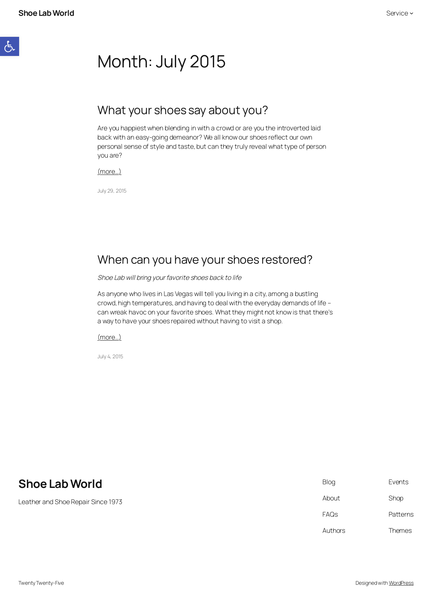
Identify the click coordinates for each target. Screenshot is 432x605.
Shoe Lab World (46, 12)
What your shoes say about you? (182, 109)
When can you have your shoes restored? (205, 259)
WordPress (401, 582)
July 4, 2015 (110, 356)
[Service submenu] (412, 13)
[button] (9, 46)
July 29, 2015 (111, 190)
